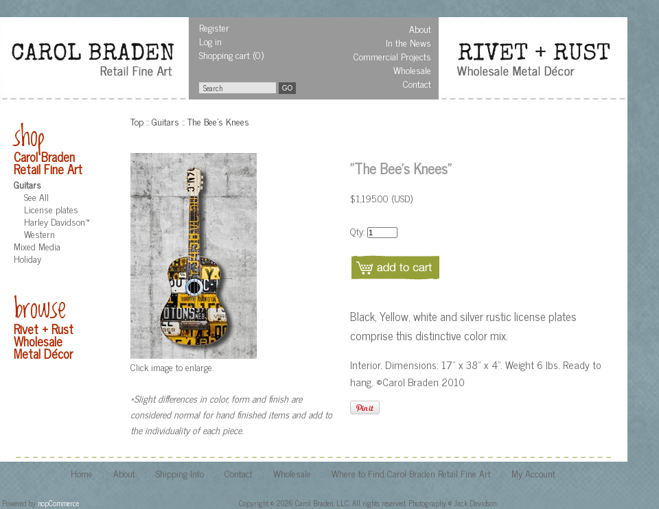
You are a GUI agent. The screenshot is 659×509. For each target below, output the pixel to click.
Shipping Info (180, 473)
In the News (408, 42)
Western (39, 233)
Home (82, 473)
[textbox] (237, 87)
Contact (417, 83)
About (420, 28)
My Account (533, 473)
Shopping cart (224, 54)
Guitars (27, 184)
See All (36, 196)
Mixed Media (37, 246)
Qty (356, 231)
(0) (258, 54)
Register (214, 27)
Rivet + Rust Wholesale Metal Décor (43, 341)
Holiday (27, 258)
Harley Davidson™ (56, 221)
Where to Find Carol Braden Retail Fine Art (411, 473)
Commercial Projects (392, 56)
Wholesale (412, 70)
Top (136, 121)
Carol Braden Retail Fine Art (48, 162)
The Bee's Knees (218, 121)
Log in (210, 41)
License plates (51, 209)
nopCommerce (58, 503)
